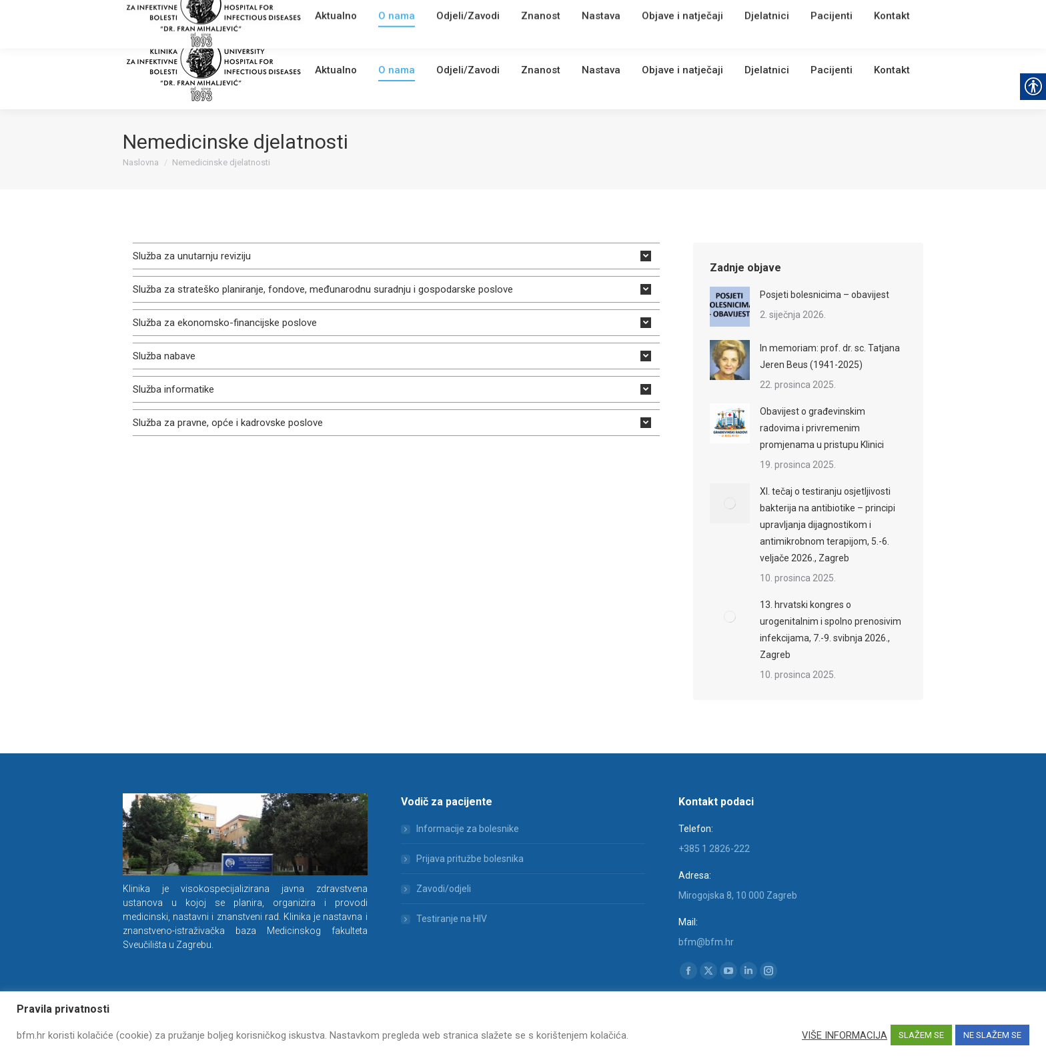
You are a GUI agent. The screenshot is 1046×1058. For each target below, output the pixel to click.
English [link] (386, 16)
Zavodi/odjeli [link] (443, 888)
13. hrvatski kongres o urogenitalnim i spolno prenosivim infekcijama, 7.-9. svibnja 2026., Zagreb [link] (830, 629)
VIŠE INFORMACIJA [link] (844, 1035)
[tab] (396, 256)
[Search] (843, 14)
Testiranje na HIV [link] (451, 918)
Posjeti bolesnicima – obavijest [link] (824, 294)
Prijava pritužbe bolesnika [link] (470, 858)
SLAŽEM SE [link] (921, 1035)
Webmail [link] (349, 16)
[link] (320, 16)
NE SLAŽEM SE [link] (992, 1035)
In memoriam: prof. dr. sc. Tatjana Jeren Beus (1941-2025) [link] (830, 356)
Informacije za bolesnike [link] (467, 828)
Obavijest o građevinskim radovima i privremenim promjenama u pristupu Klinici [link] (822, 428)
